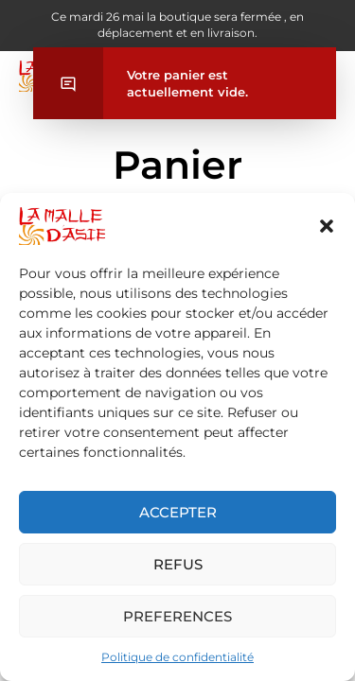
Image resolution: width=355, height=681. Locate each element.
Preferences (177, 616)
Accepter (178, 512)
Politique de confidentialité (177, 657)
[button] (326, 226)
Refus (178, 564)
